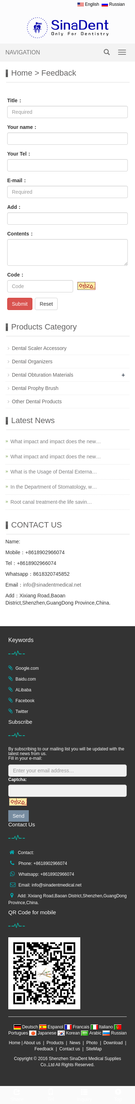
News (74, 1042)
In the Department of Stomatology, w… (53, 487)
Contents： (20, 234)
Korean (69, 1033)
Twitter (21, 711)
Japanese (43, 1033)
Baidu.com (25, 679)
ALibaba (23, 689)
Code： (16, 275)
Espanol (51, 1026)
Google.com (27, 668)
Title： (15, 100)
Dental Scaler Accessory (39, 348)
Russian (115, 1033)
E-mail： (17, 180)
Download (112, 1042)
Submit (20, 304)
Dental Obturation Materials (42, 375)
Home (21, 72)
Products (54, 1042)
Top (118, 1094)
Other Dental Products (37, 401)
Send (18, 816)
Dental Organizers (32, 361)
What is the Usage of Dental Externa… (53, 472)
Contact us (69, 1048)
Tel (51, 1094)
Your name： (22, 127)
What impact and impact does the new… (55, 441)
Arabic (92, 1033)
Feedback (44, 1048)
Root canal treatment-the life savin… (51, 502)
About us (32, 1042)
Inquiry (85, 1094)
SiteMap (94, 1048)
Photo (92, 1042)
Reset (46, 304)
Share (17, 1094)
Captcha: (17, 779)
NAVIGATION (22, 52)
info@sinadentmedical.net (52, 585)
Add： (14, 207)
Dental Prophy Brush (35, 388)
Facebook (25, 700)
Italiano (102, 1026)
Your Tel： (19, 154)
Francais (77, 1026)
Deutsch (26, 1026)
